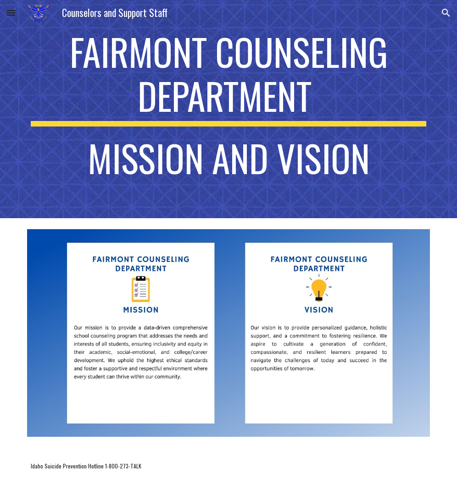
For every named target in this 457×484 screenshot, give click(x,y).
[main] (228, 109)
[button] (11, 12)
